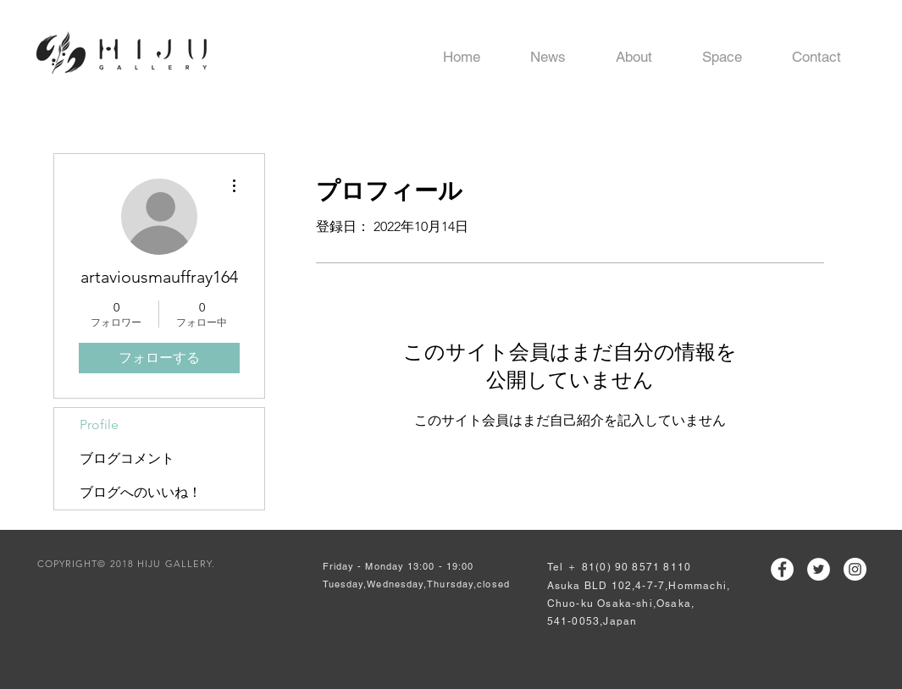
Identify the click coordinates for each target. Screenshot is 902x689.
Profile (99, 424)
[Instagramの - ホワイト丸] (855, 569)
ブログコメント (127, 458)
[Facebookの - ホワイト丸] (782, 569)
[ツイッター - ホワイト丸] (818, 569)
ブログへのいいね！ (141, 492)
